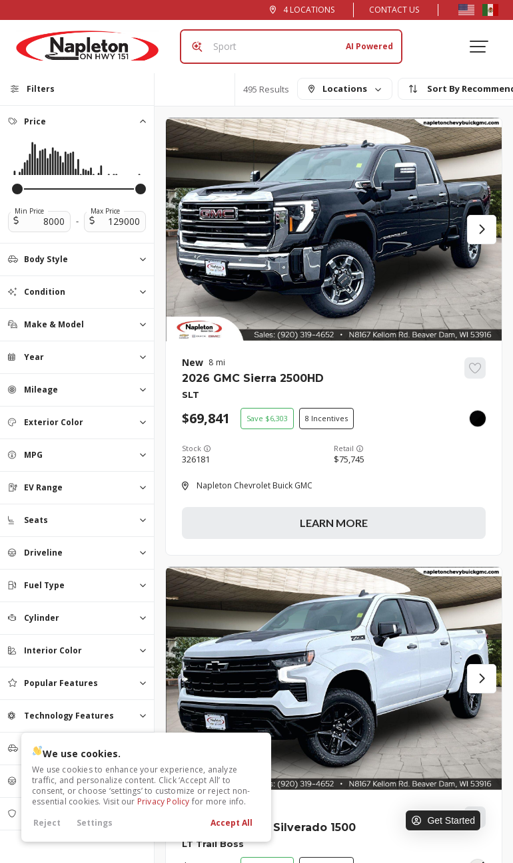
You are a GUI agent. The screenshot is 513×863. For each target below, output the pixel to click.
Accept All (232, 822)
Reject (47, 822)
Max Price (105, 211)
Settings (95, 822)
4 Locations (308, 10)
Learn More (334, 522)
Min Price (29, 211)
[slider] (17, 189)
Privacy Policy (163, 801)
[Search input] (291, 47)
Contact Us (394, 9)
